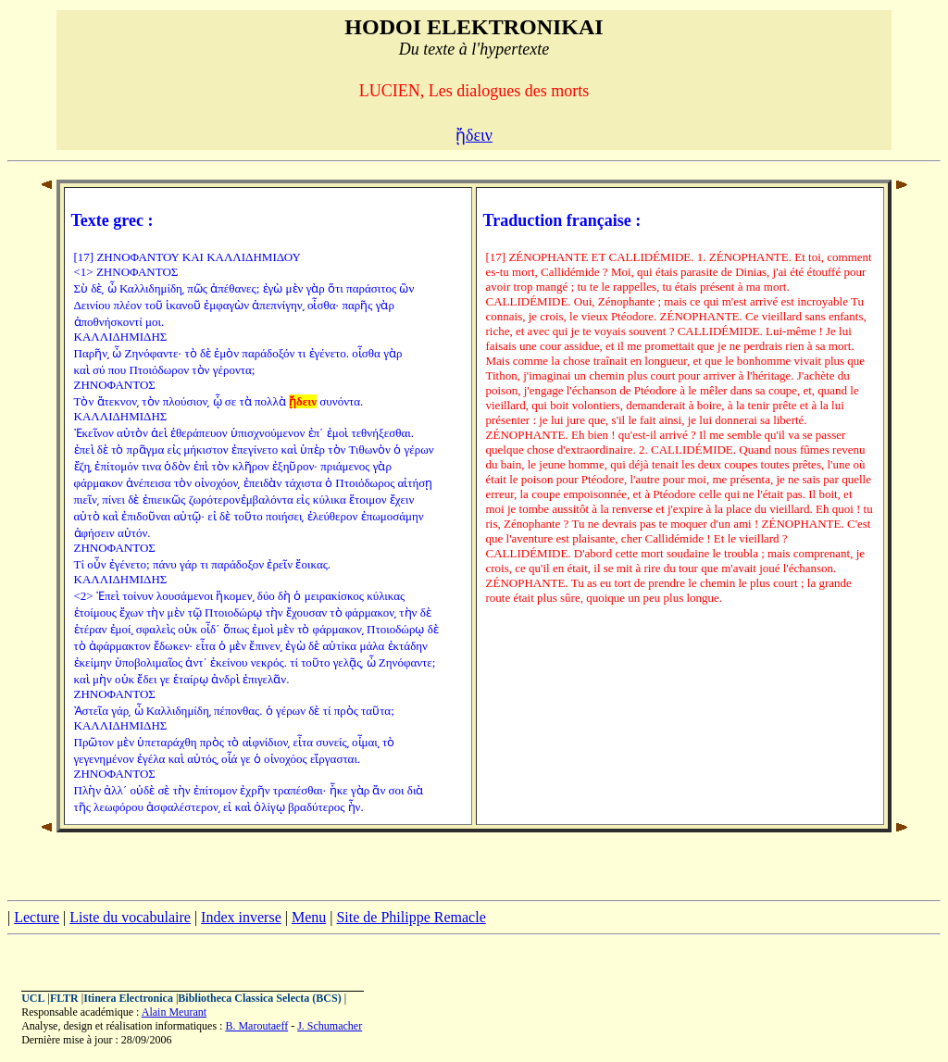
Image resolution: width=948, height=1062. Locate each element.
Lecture (36, 917)
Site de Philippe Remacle (410, 917)
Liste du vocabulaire (130, 917)
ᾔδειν (474, 135)
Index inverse (241, 917)
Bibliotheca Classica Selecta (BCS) (259, 998)
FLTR (64, 998)
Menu (309, 917)
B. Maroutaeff (256, 1025)
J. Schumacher (329, 1025)
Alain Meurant (174, 1012)
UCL (32, 998)
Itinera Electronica (128, 998)
